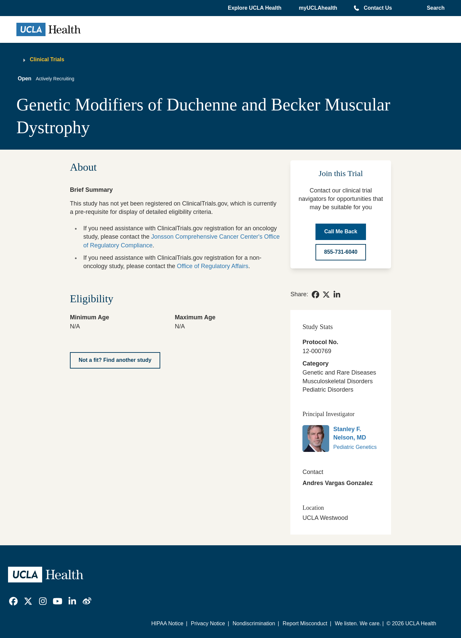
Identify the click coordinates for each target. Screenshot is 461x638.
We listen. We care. (358, 623)
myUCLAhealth (318, 8)
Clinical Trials (47, 59)
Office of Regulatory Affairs (212, 266)
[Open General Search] (434, 8)
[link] (315, 294)
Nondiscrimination (254, 623)
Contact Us (378, 8)
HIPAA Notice (167, 623)
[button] (255, 8)
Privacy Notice (208, 623)
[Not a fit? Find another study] (115, 360)
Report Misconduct (305, 623)
